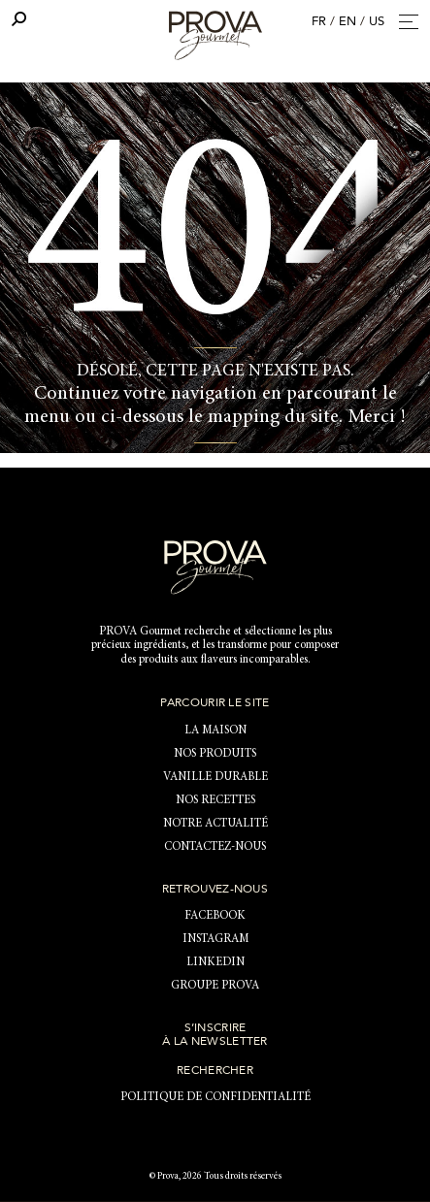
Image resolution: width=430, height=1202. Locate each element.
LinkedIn (215, 962)
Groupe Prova (215, 985)
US (376, 21)
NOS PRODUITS (215, 754)
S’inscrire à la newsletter (215, 1034)
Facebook (215, 916)
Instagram (215, 939)
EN (347, 21)
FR (319, 21)
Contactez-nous (215, 847)
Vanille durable (215, 777)
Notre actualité (215, 823)
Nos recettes (215, 800)
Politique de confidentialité (215, 1097)
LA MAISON (215, 730)
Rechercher (215, 1070)
